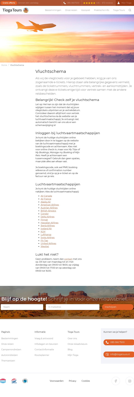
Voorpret (85, 10)
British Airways (48, 211)
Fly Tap (44, 240)
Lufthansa (46, 234)
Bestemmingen (53, 10)
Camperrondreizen (11, 349)
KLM (43, 231)
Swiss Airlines (48, 237)
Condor (45, 214)
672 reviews (107, 3)
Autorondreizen (9, 355)
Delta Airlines (47, 217)
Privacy (72, 381)
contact (68, 259)
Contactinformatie (44, 349)
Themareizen (8, 360)
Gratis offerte (9, 3)
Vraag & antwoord (44, 338)
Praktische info (101, 10)
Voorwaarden (57, 381)
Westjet (45, 246)
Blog (70, 349)
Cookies (86, 381)
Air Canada (46, 196)
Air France (46, 199)
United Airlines (48, 243)
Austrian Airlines (49, 208)
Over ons (72, 338)
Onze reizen (71, 10)
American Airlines (50, 205)
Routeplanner (42, 355)
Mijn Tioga (73, 355)
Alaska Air (46, 202)
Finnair (44, 220)
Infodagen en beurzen (46, 344)
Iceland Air (46, 228)
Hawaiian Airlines (49, 223)
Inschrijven (110, 307)
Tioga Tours (119, 10)
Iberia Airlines (48, 225)
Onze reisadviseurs (77, 344)
